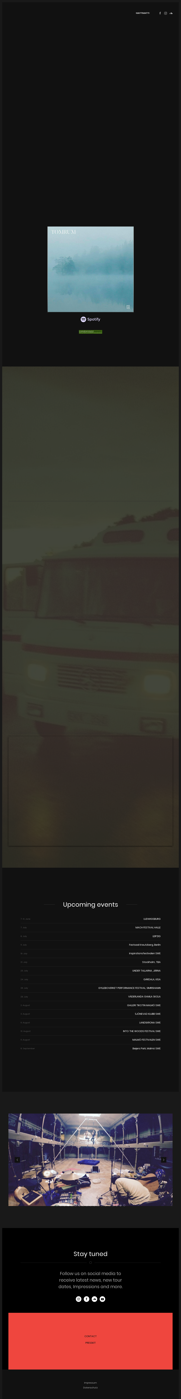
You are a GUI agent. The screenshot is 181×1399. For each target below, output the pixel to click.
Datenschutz (90, 1387)
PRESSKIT (90, 1343)
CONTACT (91, 1336)
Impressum (90, 1382)
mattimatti (142, 13)
